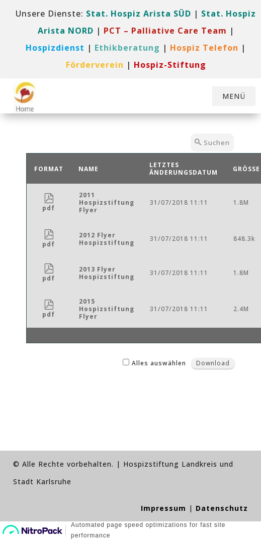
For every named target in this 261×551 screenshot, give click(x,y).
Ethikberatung (127, 47)
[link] (165, 30)
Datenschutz (222, 508)
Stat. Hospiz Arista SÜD (138, 13)
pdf (48, 204)
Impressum (163, 508)
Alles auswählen (159, 363)
